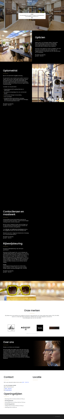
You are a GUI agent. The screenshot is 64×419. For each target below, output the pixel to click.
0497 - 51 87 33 (40, 56)
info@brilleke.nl (8, 390)
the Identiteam (57, 416)
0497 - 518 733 (8, 388)
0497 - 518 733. (25, 382)
